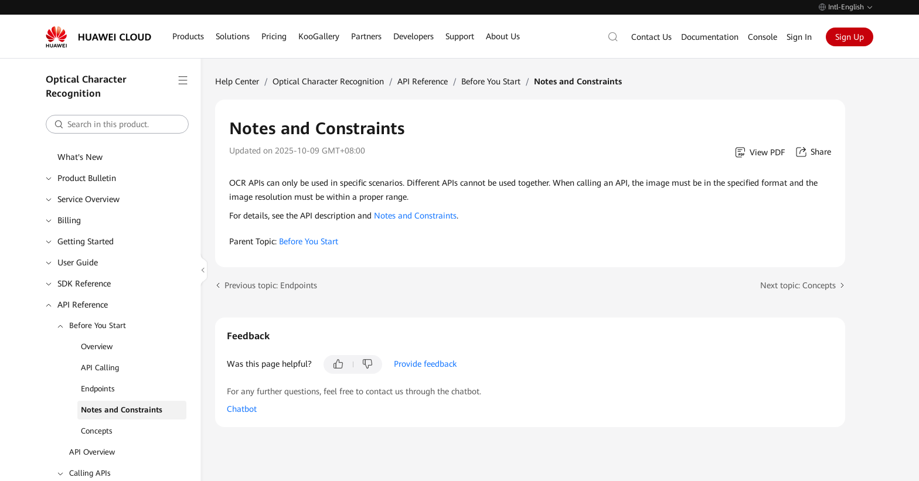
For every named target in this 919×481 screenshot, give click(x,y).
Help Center (237, 81)
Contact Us (651, 37)
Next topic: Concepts (798, 285)
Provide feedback (425, 364)
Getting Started (85, 241)
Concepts (97, 431)
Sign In (799, 37)
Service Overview (88, 199)
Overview (97, 346)
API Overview (92, 452)
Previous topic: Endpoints (270, 285)
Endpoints (98, 388)
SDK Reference (84, 283)
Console (762, 37)
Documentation (709, 37)
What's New (80, 157)
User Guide (77, 262)
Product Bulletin (86, 178)
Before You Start (97, 325)
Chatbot (242, 409)
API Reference (82, 304)
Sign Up (849, 37)
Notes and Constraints (121, 409)
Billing (69, 220)
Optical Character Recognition (328, 81)
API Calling (100, 367)
